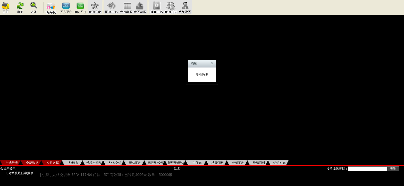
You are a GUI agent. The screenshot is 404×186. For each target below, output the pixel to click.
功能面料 (218, 163)
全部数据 (32, 163)
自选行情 (11, 163)
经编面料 (259, 163)
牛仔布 (197, 163)
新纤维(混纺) (176, 163)
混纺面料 (135, 163)
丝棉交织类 (94, 163)
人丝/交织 (114, 163)
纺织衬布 (279, 163)
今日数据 (53, 163)
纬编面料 (238, 163)
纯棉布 (73, 163)
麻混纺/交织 (156, 163)
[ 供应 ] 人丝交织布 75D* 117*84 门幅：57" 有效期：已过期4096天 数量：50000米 (106, 175)
